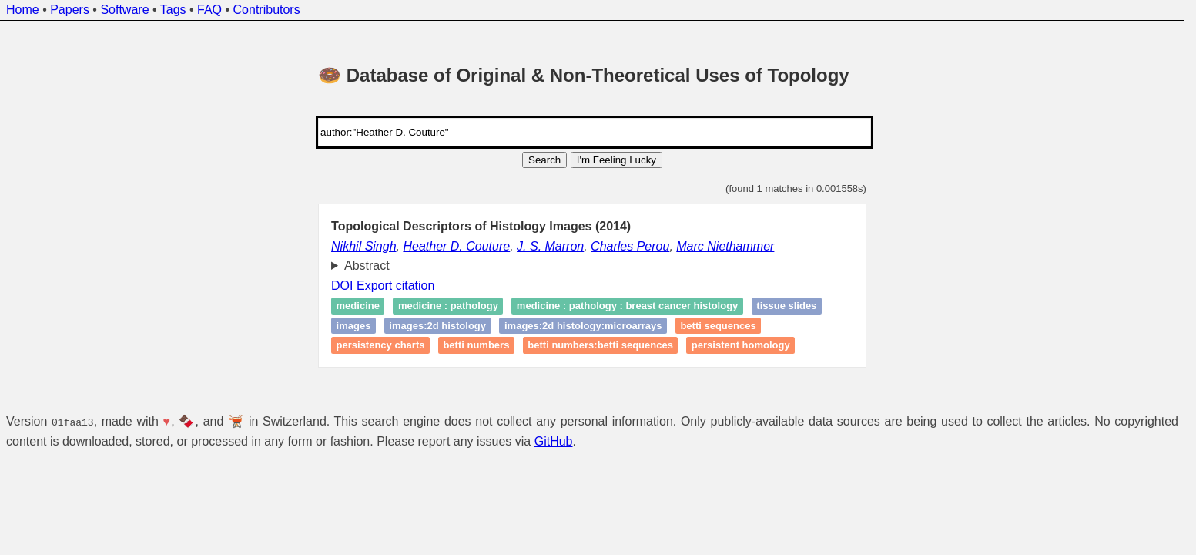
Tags (173, 9)
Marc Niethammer (725, 246)
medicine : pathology (448, 306)
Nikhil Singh (363, 246)
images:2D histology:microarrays (583, 325)
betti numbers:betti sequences (600, 346)
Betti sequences (717, 325)
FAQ (209, 9)
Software (124, 9)
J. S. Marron (550, 246)
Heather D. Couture (456, 246)
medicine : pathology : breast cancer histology (628, 306)
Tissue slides (786, 306)
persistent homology (741, 346)
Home (22, 9)
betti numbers (476, 346)
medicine (358, 306)
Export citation (395, 285)
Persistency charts (381, 346)
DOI (342, 285)
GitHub (553, 441)
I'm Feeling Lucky (616, 160)
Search (544, 160)
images (354, 325)
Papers (69, 9)
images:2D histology (437, 325)
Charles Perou (630, 246)
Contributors (266, 9)
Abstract (367, 265)
